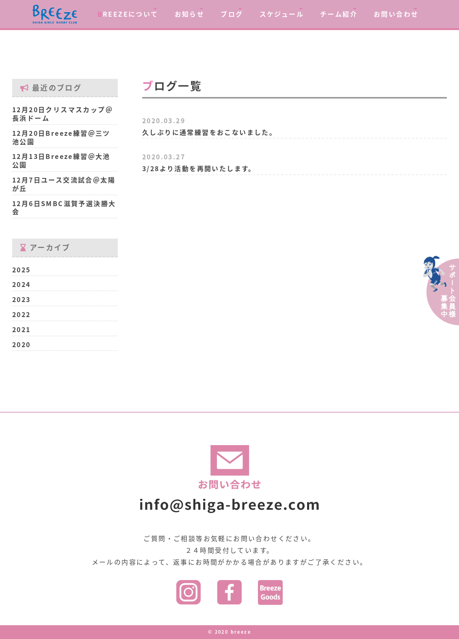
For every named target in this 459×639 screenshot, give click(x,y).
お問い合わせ (396, 14)
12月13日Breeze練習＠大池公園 (61, 160)
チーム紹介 (338, 14)
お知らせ (190, 14)
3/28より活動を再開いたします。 (199, 168)
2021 (21, 329)
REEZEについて (127, 14)
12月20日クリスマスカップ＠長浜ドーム (62, 113)
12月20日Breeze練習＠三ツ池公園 (61, 137)
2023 (21, 299)
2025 (21, 269)
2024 (21, 284)
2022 (21, 314)
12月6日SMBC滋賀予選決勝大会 (64, 207)
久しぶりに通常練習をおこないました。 (209, 132)
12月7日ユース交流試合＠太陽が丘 (63, 184)
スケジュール (282, 14)
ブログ (232, 14)
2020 (21, 344)
